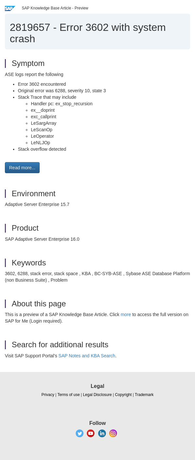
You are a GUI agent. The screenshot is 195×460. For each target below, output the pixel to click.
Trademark (144, 394)
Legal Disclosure (97, 394)
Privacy (48, 394)
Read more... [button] (22, 167)
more (126, 314)
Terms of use (69, 394)
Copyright (123, 394)
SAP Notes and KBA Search (86, 355)
